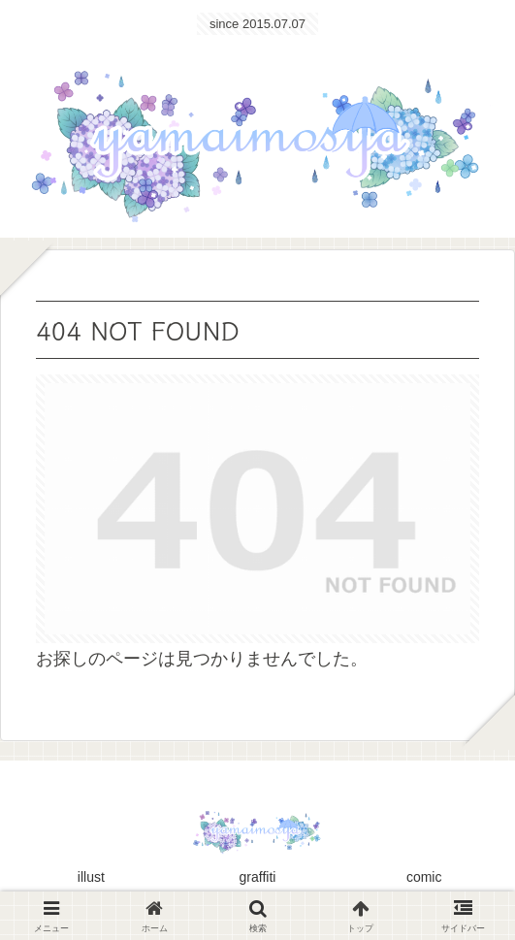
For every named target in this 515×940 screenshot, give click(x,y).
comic (424, 877)
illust (91, 877)
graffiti (258, 877)
